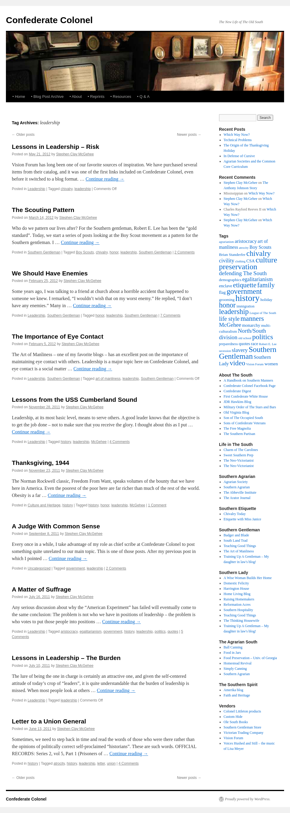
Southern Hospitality (238, 610)
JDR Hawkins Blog (237, 402)
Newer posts (189, 135)
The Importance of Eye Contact (57, 336)
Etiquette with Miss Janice (242, 519)
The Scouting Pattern (43, 209)
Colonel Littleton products (242, 711)
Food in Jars (232, 653)
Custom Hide (233, 717)
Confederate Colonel (49, 20)
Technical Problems (238, 140)
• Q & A (143, 96)
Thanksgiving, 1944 (40, 462)
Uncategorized (39, 568)
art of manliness (108, 379)
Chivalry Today (235, 514)
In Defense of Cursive (239, 156)
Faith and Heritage (237, 695)
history (66, 442)
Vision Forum (255, 364)
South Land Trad (236, 540)
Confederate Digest (237, 391)
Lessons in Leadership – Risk (55, 146)
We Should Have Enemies (50, 273)
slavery (240, 350)
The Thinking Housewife (241, 620)
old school (244, 338)
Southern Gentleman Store (242, 727)
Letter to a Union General (49, 721)
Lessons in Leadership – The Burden (66, 657)
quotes (172, 631)
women (271, 363)
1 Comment (157, 505)
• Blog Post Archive (47, 96)
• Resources (120, 96)
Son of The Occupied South (243, 418)
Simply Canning (235, 669)
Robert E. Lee (267, 344)
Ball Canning (233, 647)
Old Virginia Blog (236, 412)
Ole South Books (236, 722)
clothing (240, 261)
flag (222, 292)
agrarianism (226, 241)
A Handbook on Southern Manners (248, 380)
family (266, 285)
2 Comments (185, 252)
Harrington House (236, 588)
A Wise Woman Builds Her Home (248, 578)
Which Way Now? (237, 135)
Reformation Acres (237, 604)
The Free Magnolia (237, 428)
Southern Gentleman (44, 252)
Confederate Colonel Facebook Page (250, 386)
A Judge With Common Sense (56, 526)
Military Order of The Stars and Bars (250, 407)
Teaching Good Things (240, 546)
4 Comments (119, 442)
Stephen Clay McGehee (75, 154)
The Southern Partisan (239, 434)
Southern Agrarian (237, 487)
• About (76, 96)
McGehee (99, 442)
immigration (245, 306)
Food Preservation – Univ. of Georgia (250, 658)
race (254, 343)
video (237, 363)
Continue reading (105, 178)
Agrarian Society (236, 482)
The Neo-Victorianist (239, 460)
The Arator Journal (237, 498)
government (75, 568)
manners (252, 318)
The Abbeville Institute (240, 492)
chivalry (66, 189)
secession (225, 351)
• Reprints (96, 96)
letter (101, 763)
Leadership (36, 189)
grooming (226, 299)
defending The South (243, 273)
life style (229, 318)
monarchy (251, 325)
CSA (250, 261)
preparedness (228, 344)
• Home (18, 96)
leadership (83, 189)
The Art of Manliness (239, 551)
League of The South (263, 313)
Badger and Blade (236, 535)
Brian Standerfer (232, 254)
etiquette (245, 285)
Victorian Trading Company (244, 733)
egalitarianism (91, 631)
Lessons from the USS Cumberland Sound (74, 399)
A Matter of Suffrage (41, 589)
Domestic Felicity (236, 583)
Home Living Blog (237, 594)
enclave (225, 285)
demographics (230, 280)
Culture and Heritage (44, 505)
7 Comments (170, 315)
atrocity (59, 763)
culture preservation (248, 263)
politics (160, 631)
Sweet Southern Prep (239, 455)
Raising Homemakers (239, 599)
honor (113, 252)
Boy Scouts (85, 252)
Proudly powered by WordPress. (247, 799)
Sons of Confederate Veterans (245, 423)
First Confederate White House (246, 396)
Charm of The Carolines (241, 450)
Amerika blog (233, 690)
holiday (266, 299)
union (111, 763)
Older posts (23, 135)
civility (226, 261)
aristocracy (69, 631)
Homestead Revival (238, 663)
